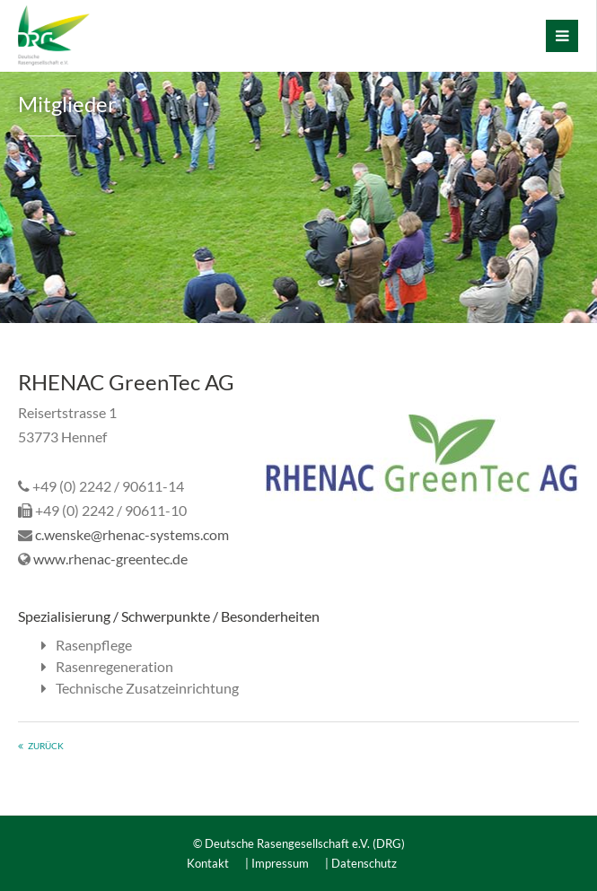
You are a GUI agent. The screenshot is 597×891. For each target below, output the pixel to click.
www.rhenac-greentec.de (110, 558)
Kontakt (208, 863)
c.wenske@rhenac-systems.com (132, 534)
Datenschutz (364, 863)
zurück (46, 745)
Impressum (280, 863)
